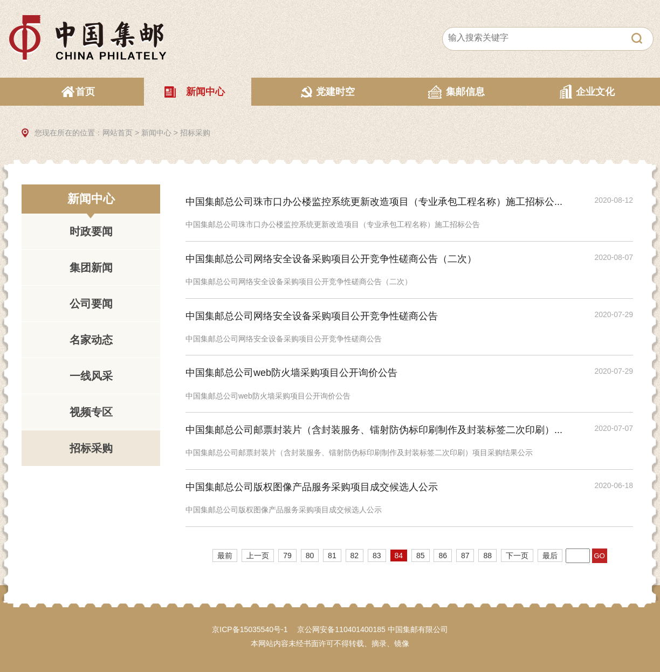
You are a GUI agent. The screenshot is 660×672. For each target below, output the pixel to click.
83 (377, 555)
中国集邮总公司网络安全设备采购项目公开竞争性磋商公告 (311, 316)
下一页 (517, 555)
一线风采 (91, 376)
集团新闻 (91, 267)
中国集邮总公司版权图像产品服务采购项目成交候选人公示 (311, 487)
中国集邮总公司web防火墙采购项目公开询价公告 (291, 372)
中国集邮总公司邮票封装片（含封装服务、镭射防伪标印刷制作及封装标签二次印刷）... (373, 429)
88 (487, 555)
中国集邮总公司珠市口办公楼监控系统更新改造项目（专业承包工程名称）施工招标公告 (332, 224)
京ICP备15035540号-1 (249, 629)
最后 (550, 555)
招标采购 (195, 132)
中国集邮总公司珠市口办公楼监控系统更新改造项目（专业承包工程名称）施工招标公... (373, 201)
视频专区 (91, 412)
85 (420, 555)
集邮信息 (465, 91)
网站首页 (117, 132)
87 (465, 555)
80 (310, 555)
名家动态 (91, 340)
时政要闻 (91, 231)
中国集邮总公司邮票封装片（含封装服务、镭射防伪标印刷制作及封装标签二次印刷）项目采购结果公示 (359, 452)
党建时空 (335, 91)
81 (332, 555)
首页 (85, 91)
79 (287, 555)
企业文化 (595, 91)
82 (354, 555)
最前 (224, 555)
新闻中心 (205, 91)
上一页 (257, 555)
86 (442, 555)
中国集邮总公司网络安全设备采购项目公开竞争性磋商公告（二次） (331, 258)
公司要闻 (91, 304)
